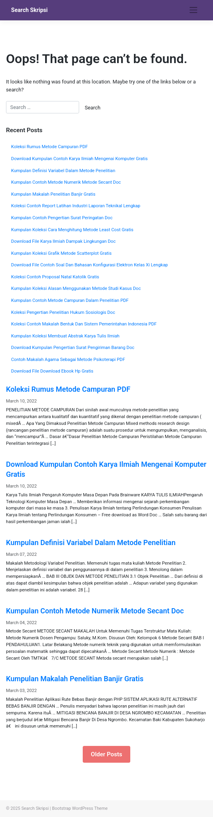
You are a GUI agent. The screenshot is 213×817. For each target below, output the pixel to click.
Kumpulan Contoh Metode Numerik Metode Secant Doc (66, 182)
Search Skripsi (29, 10)
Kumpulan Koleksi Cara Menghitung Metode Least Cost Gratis (72, 229)
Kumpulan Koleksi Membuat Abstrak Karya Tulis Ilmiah (65, 336)
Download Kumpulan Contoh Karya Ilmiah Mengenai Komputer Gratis (79, 158)
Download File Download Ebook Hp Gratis (52, 371)
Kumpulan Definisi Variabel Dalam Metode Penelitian (63, 170)
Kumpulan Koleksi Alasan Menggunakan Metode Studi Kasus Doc (76, 288)
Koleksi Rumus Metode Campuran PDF (49, 146)
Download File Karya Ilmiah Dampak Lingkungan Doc (63, 241)
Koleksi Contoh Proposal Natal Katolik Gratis (55, 277)
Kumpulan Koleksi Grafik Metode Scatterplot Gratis (61, 253)
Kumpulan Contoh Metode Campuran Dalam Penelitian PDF (70, 300)
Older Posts (106, 754)
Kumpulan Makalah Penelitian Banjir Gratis (53, 194)
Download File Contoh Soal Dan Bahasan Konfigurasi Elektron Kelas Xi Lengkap (89, 265)
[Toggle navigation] (193, 10)
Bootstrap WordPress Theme (79, 808)
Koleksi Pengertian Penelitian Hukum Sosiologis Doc (63, 312)
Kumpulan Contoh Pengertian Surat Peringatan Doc (62, 217)
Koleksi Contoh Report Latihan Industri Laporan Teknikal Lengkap (75, 205)
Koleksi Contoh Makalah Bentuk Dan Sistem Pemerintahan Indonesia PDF (84, 324)
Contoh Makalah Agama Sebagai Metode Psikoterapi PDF (68, 359)
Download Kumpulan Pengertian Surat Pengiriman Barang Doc (72, 347)
